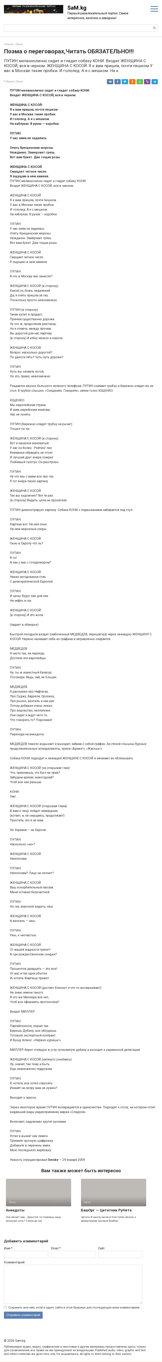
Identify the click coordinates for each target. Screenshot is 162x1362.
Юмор (19, 81)
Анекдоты (15, 1210)
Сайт (101, 1248)
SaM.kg (76, 8)
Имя (8, 1248)
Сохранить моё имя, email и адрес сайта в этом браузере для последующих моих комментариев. (74, 1307)
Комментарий (14, 1262)
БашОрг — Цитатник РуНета (106, 1210)
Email (56, 1248)
